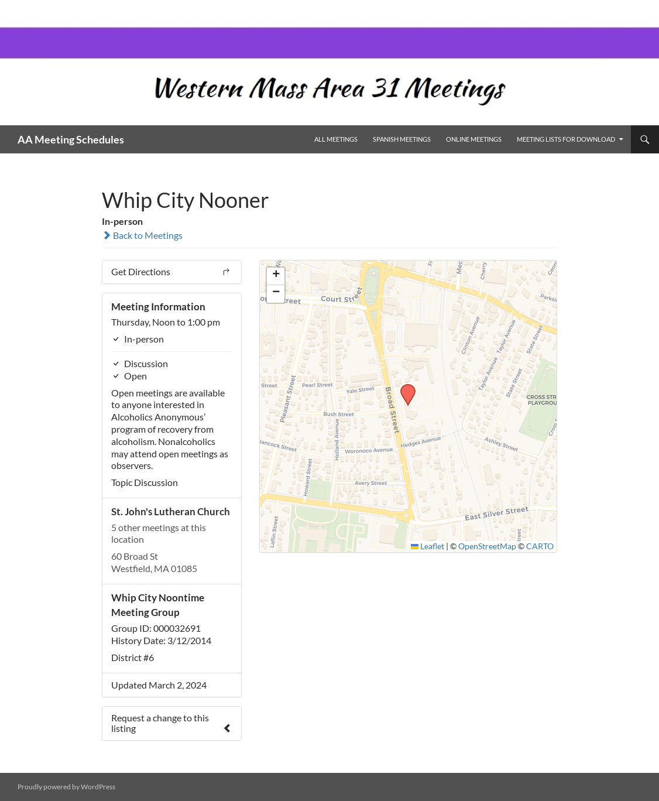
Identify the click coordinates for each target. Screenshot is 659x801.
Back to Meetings (142, 235)
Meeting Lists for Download (566, 139)
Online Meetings (474, 139)
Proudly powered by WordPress (66, 786)
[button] (403, 387)
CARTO (540, 546)
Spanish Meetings (402, 139)
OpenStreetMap (487, 546)
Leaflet (428, 546)
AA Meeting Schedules (71, 139)
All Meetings (336, 139)
